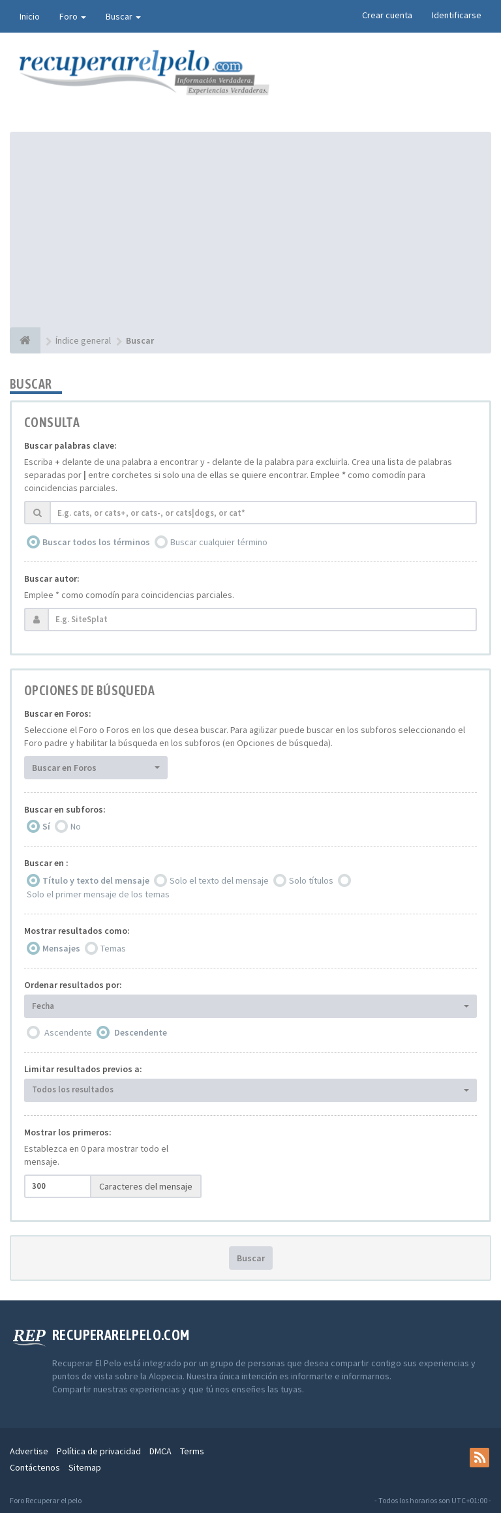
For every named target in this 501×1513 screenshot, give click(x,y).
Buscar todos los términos (96, 542)
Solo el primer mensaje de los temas (98, 894)
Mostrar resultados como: (77, 930)
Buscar (123, 16)
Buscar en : (46, 863)
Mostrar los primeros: (68, 1132)
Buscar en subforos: (65, 809)
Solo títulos (311, 880)
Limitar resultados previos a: (83, 1069)
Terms (192, 1451)
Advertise (29, 1451)
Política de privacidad (99, 1451)
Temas (113, 948)
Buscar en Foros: (57, 713)
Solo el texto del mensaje (219, 880)
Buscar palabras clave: (70, 445)
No (75, 826)
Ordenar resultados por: (73, 985)
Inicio (30, 16)
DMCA (160, 1451)
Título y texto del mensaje (95, 880)
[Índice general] (25, 340)
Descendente (140, 1032)
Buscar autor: (52, 578)
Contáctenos (35, 1467)
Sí (46, 826)
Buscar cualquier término (218, 542)
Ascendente (68, 1032)
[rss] (479, 1457)
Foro (72, 16)
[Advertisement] (250, 229)
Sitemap (84, 1467)
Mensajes (61, 948)
